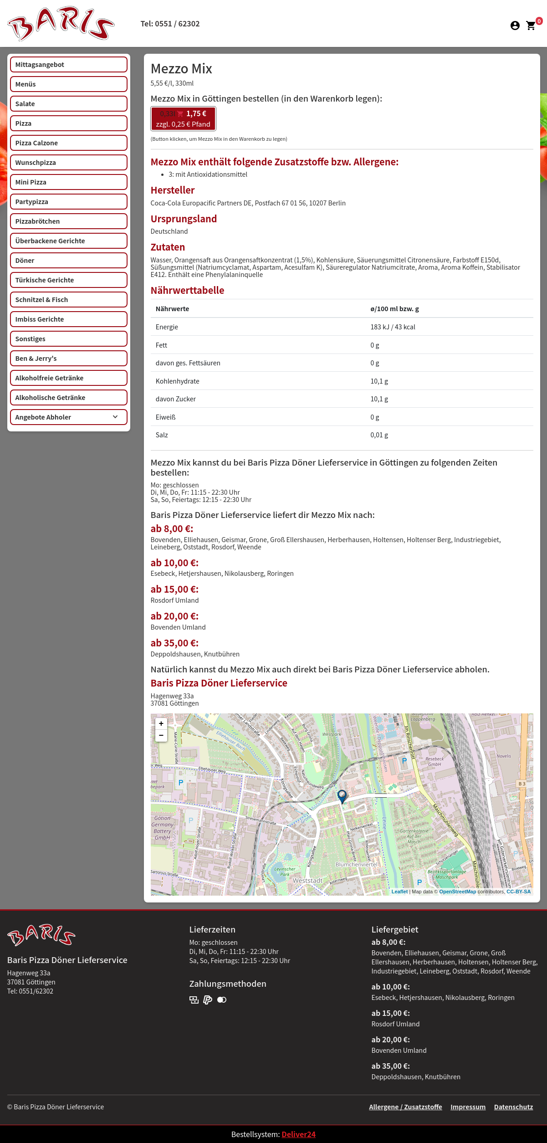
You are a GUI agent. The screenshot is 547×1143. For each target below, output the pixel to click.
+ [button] (161, 723)
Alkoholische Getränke (50, 397)
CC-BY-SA (518, 891)
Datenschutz (513, 1106)
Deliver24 (298, 1133)
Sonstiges (30, 338)
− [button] (161, 735)
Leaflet (400, 891)
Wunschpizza (35, 162)
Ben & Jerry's (36, 358)
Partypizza (32, 201)
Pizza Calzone (36, 142)
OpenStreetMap (457, 891)
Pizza (23, 123)
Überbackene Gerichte (50, 240)
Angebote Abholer (66, 416)
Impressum (468, 1106)
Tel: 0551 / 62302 (170, 23)
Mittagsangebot (39, 64)
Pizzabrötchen (37, 221)
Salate (25, 103)
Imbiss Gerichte (39, 318)
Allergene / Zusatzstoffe (405, 1106)
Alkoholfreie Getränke (49, 377)
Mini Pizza (30, 181)
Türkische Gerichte (44, 279)
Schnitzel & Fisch (41, 299)
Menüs (25, 83)
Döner (25, 260)
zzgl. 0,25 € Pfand (183, 118)
